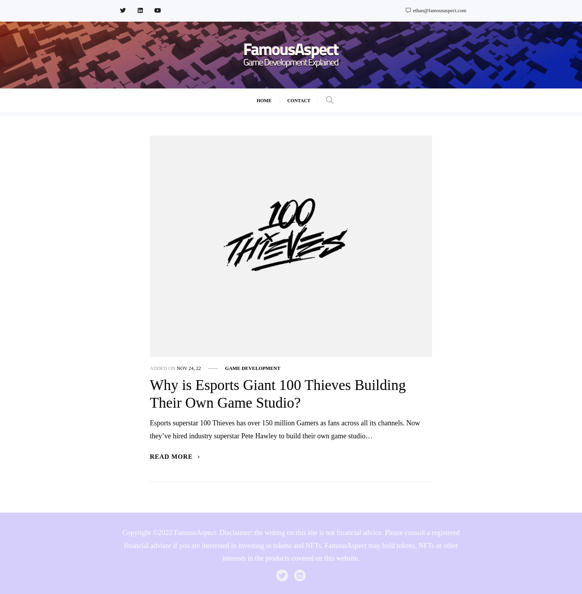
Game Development (252, 368)
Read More (175, 456)
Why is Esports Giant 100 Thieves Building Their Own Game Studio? (278, 394)
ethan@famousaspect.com (436, 10)
